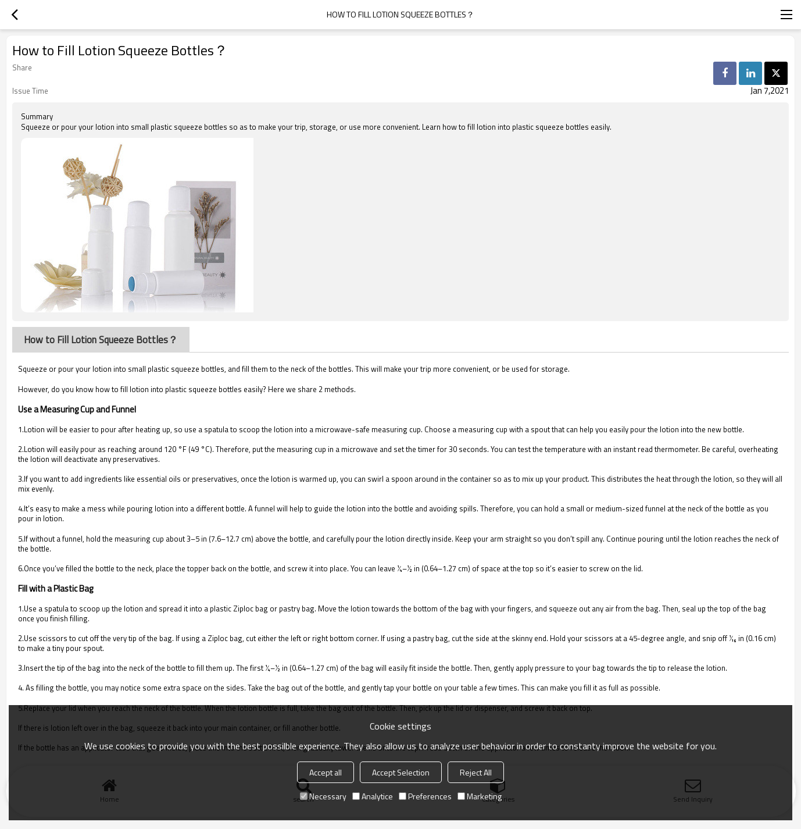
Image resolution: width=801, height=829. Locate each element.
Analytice (372, 796)
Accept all (325, 772)
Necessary (323, 796)
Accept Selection (401, 772)
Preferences (425, 796)
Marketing (479, 796)
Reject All (476, 772)
